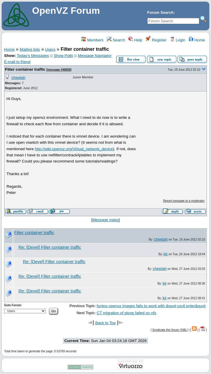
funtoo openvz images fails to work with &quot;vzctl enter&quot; (151, 306)
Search (116, 40)
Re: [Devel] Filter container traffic (49, 247)
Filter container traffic (25, 69)
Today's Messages (33, 55)
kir (166, 254)
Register (156, 40)
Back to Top (105, 323)
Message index (105, 220)
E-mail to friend (17, 62)
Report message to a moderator (184, 200)
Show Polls (63, 55)
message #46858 (58, 69)
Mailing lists (30, 49)
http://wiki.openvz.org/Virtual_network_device (74, 149)
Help (135, 40)
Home (197, 40)
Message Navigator (95, 55)
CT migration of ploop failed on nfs (126, 313)
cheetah (18, 77)
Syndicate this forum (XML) (170, 329)
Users (50, 49)
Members (92, 40)
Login (177, 40)
